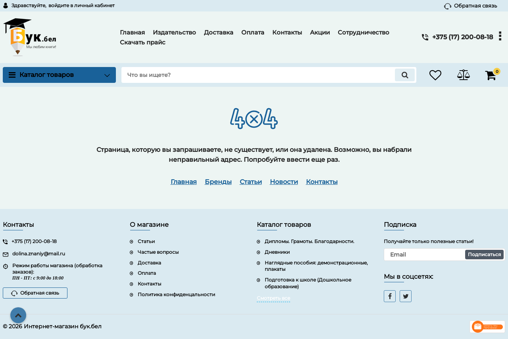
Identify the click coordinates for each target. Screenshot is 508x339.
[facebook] (390, 296)
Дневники (277, 252)
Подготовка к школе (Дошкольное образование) (308, 283)
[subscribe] (444, 254)
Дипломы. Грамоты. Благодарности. (309, 241)
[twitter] (406, 296)
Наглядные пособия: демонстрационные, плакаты (316, 266)
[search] (268, 75)
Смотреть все (273, 298)
